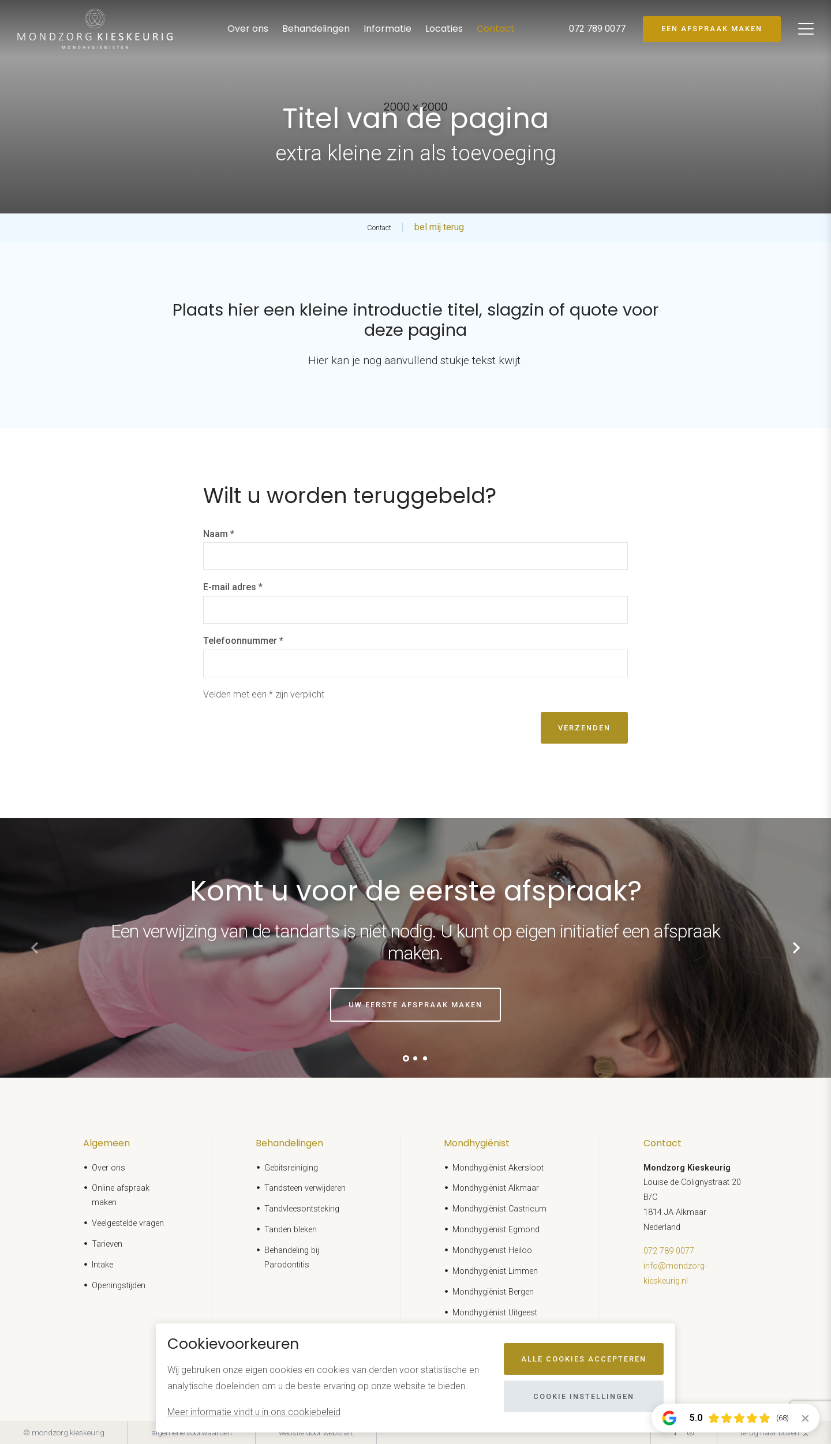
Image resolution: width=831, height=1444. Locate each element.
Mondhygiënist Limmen (495, 1271)
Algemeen (106, 1143)
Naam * (218, 533)
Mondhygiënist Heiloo (492, 1250)
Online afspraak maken (120, 1195)
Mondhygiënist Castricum (499, 1209)
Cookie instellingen (583, 1396)
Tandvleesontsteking (301, 1209)
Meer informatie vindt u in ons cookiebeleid (253, 1412)
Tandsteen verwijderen (305, 1188)
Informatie (387, 28)
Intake (102, 1265)
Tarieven (107, 1244)
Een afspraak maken (711, 28)
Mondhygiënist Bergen (493, 1292)
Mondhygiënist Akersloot (498, 1168)
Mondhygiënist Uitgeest (494, 1313)
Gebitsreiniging (291, 1168)
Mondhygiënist (477, 1143)
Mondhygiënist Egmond (496, 1230)
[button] (406, 1058)
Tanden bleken (290, 1230)
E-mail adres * (233, 587)
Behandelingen (316, 28)
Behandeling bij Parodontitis (291, 1258)
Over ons (247, 28)
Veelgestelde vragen (128, 1223)
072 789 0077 (668, 1251)
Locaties (444, 28)
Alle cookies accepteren (583, 1359)
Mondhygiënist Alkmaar (495, 1188)
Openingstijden (118, 1286)
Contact (496, 28)
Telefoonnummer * (243, 640)
